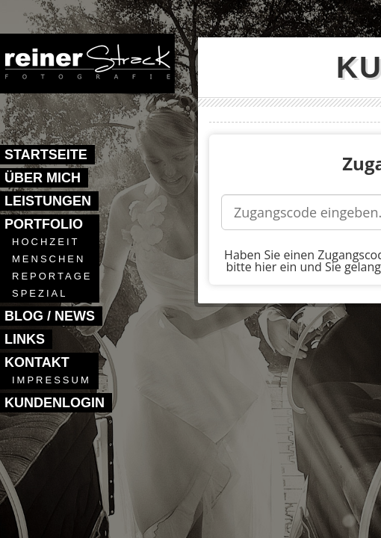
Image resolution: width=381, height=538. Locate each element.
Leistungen (47, 201)
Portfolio (43, 224)
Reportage (52, 276)
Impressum (51, 380)
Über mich (42, 178)
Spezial (39, 293)
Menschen (48, 259)
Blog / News (49, 316)
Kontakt (36, 362)
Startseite (45, 154)
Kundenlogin (54, 402)
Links (24, 339)
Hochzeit (45, 242)
